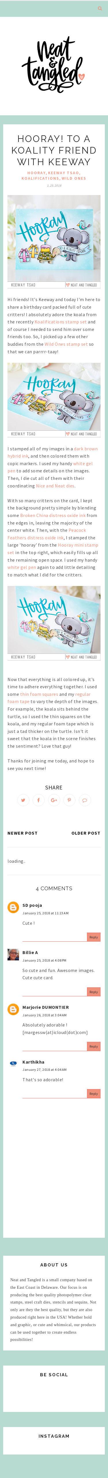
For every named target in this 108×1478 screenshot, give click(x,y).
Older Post (86, 833)
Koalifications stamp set (61, 322)
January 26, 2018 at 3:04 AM (44, 1015)
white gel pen (21, 567)
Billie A (30, 952)
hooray (36, 172)
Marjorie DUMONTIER (45, 1007)
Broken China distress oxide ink (53, 515)
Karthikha (33, 1062)
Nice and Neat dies (55, 486)
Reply (94, 937)
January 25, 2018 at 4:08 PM (44, 960)
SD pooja (32, 905)
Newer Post (22, 833)
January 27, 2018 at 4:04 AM (44, 1069)
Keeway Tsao (63, 172)
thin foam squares (39, 694)
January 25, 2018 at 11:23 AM (45, 913)
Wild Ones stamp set (66, 344)
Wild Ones (74, 178)
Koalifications (40, 178)
